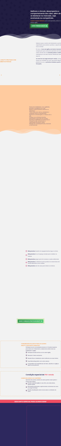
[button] (1, 75)
